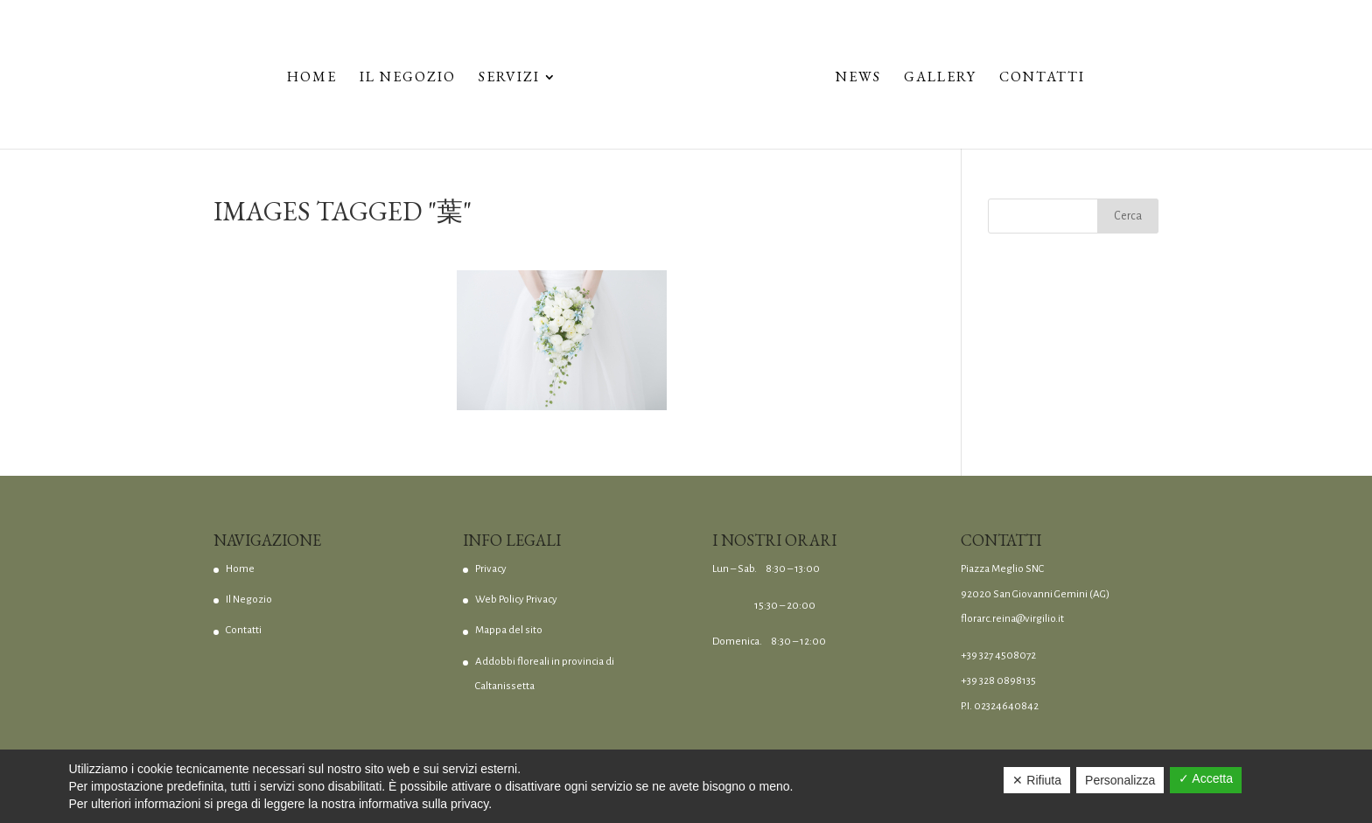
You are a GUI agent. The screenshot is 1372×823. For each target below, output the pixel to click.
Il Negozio (408, 78)
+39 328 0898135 (998, 681)
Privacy (491, 569)
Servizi (509, 78)
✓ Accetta (1206, 778)
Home (312, 78)
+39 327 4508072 (998, 655)
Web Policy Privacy (516, 599)
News (858, 78)
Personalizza (1120, 780)
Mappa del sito (508, 630)
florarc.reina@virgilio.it (1012, 618)
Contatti (1042, 78)
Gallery (940, 78)
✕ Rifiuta (1036, 780)
